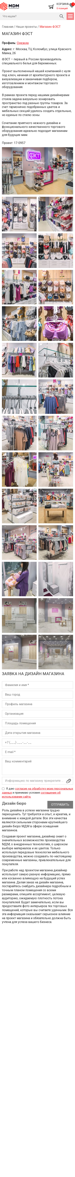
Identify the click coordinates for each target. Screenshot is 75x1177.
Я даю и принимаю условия (37, 792)
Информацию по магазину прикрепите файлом (39, 780)
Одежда (23, 43)
